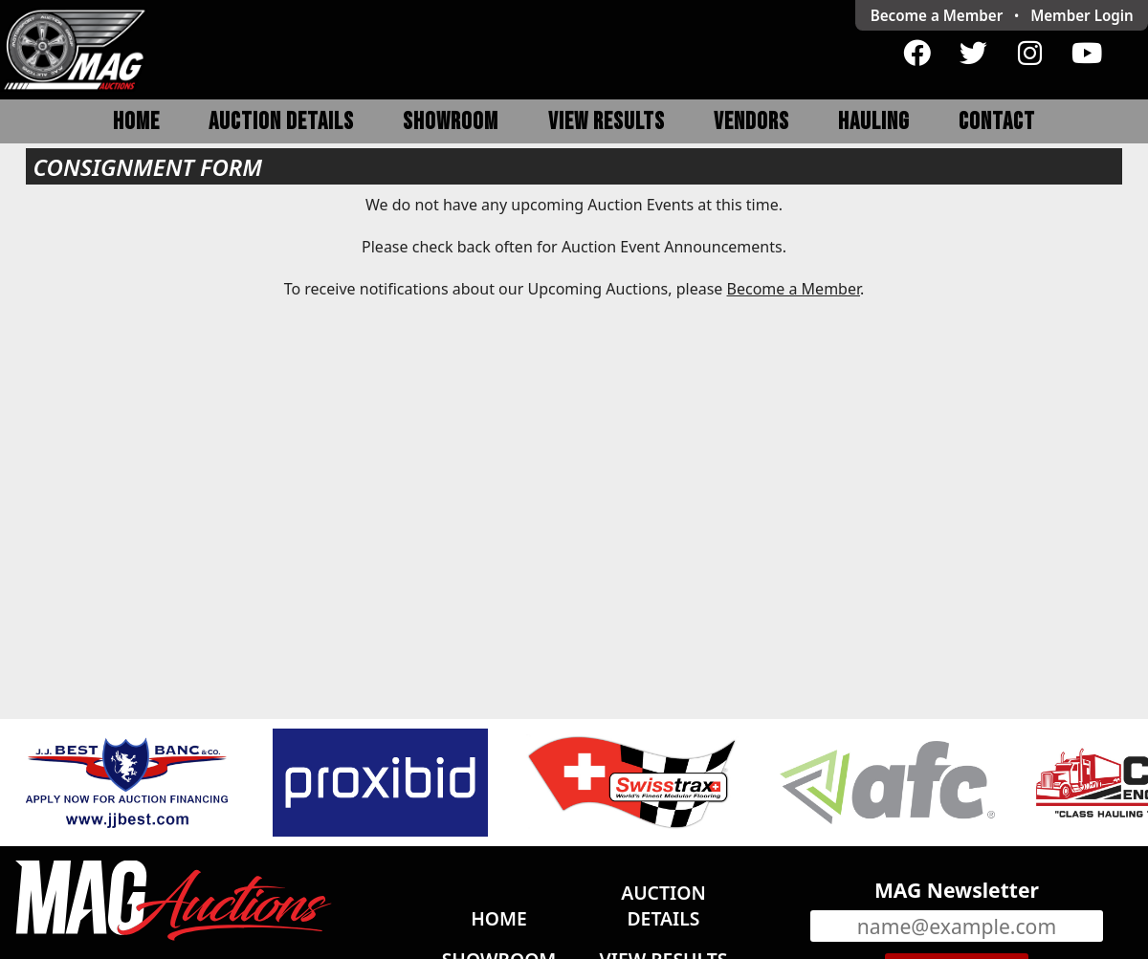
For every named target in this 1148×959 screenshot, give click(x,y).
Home (136, 122)
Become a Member (937, 15)
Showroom (450, 122)
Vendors (751, 122)
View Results (606, 122)
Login (1082, 15)
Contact (997, 122)
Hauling (874, 122)
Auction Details (281, 122)
